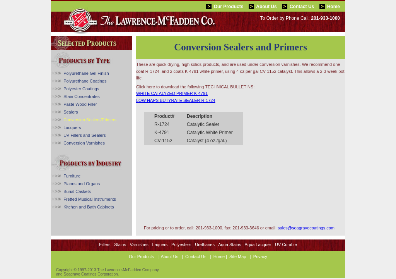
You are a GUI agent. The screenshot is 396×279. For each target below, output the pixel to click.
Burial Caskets (77, 191)
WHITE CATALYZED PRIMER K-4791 (172, 93)
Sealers (70, 112)
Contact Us (302, 6)
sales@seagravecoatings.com (306, 228)
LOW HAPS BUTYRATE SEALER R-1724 (175, 100)
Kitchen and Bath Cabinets (88, 207)
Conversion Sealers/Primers (89, 119)
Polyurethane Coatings (84, 81)
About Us (266, 6)
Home (333, 6)
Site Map (237, 256)
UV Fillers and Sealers (84, 135)
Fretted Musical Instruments (89, 199)
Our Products (229, 6)
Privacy (260, 256)
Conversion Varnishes (84, 143)
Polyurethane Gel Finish (86, 73)
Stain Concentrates (81, 96)
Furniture (71, 176)
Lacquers (72, 127)
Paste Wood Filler (80, 104)
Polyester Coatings (81, 88)
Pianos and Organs (81, 183)
